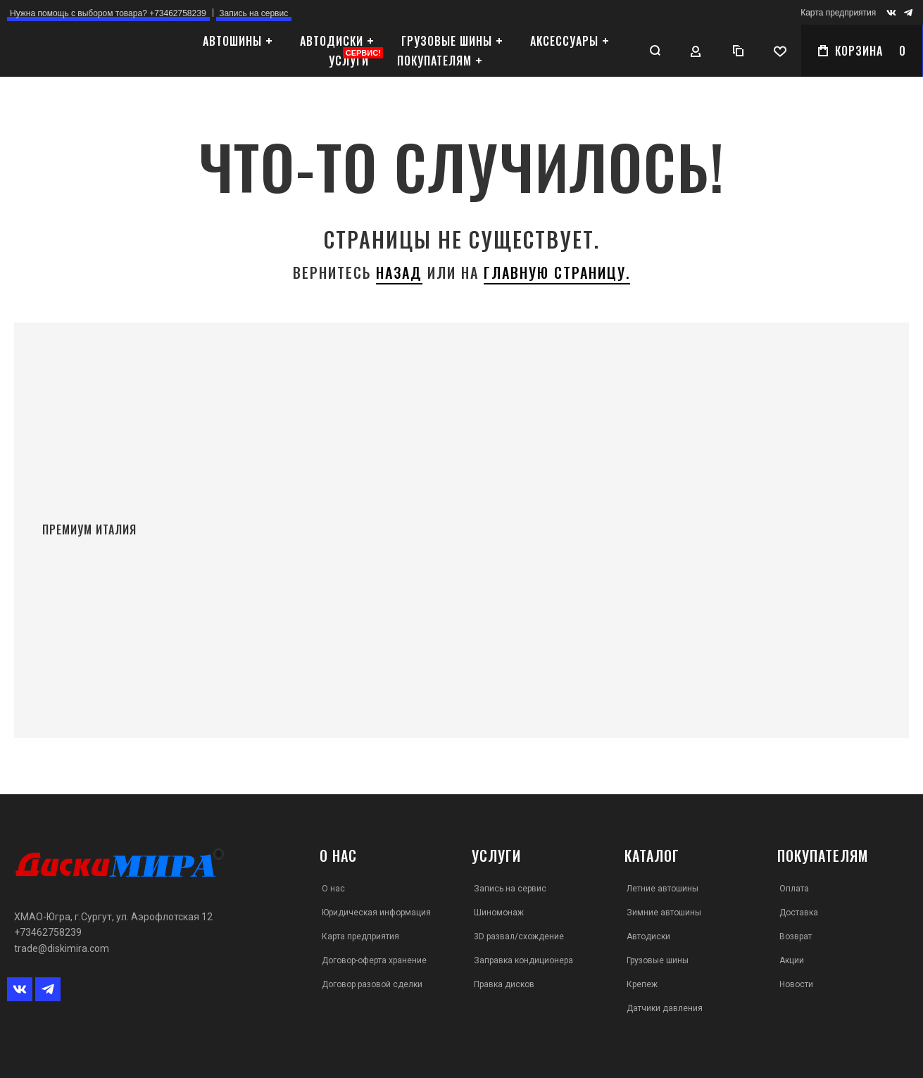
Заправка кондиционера (523, 960)
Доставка (798, 912)
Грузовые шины (658, 960)
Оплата (794, 889)
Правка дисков (504, 984)
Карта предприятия (838, 13)
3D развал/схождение (519, 936)
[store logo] (88, 51)
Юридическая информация (376, 912)
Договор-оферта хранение (374, 960)
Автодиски (648, 936)
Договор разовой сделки (372, 984)
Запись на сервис (510, 889)
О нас (333, 889)
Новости (796, 984)
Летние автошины (662, 889)
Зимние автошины (664, 912)
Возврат (795, 936)
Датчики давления (665, 1008)
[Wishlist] (780, 51)
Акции (791, 960)
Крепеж (642, 984)
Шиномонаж (499, 912)
